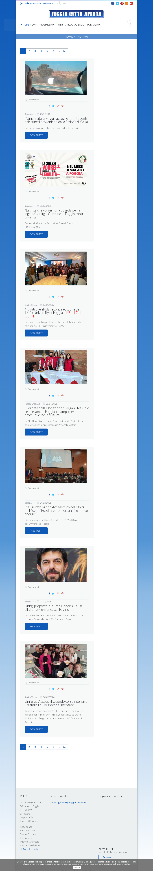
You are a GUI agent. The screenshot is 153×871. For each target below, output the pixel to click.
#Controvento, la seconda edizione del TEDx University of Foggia (56, 310)
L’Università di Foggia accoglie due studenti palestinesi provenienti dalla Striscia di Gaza (55, 120)
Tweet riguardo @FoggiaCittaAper (67, 797)
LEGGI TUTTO (36, 135)
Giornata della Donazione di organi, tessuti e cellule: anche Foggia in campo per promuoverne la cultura (56, 407)
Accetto (77, 867)
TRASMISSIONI (48, 25)
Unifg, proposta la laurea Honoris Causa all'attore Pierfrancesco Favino (53, 603)
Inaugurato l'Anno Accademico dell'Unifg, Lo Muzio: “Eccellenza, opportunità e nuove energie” (56, 506)
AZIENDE (79, 24)
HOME (25, 24)
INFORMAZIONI (94, 25)
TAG (78, 36)
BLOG (70, 24)
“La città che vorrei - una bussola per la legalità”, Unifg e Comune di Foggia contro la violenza (56, 213)
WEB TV (62, 24)
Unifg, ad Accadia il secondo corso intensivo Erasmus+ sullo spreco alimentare (55, 698)
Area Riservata (29, 844)
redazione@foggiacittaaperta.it (36, 3)
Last (65, 51)
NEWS (34, 25)
